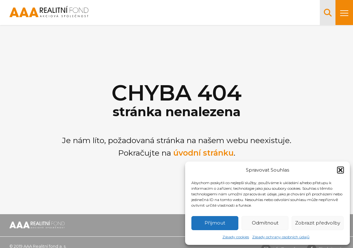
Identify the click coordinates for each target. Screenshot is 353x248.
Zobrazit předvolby (317, 223)
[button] (340, 170)
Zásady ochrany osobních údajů (280, 237)
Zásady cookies (235, 237)
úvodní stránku (203, 153)
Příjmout (215, 223)
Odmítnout (265, 223)
